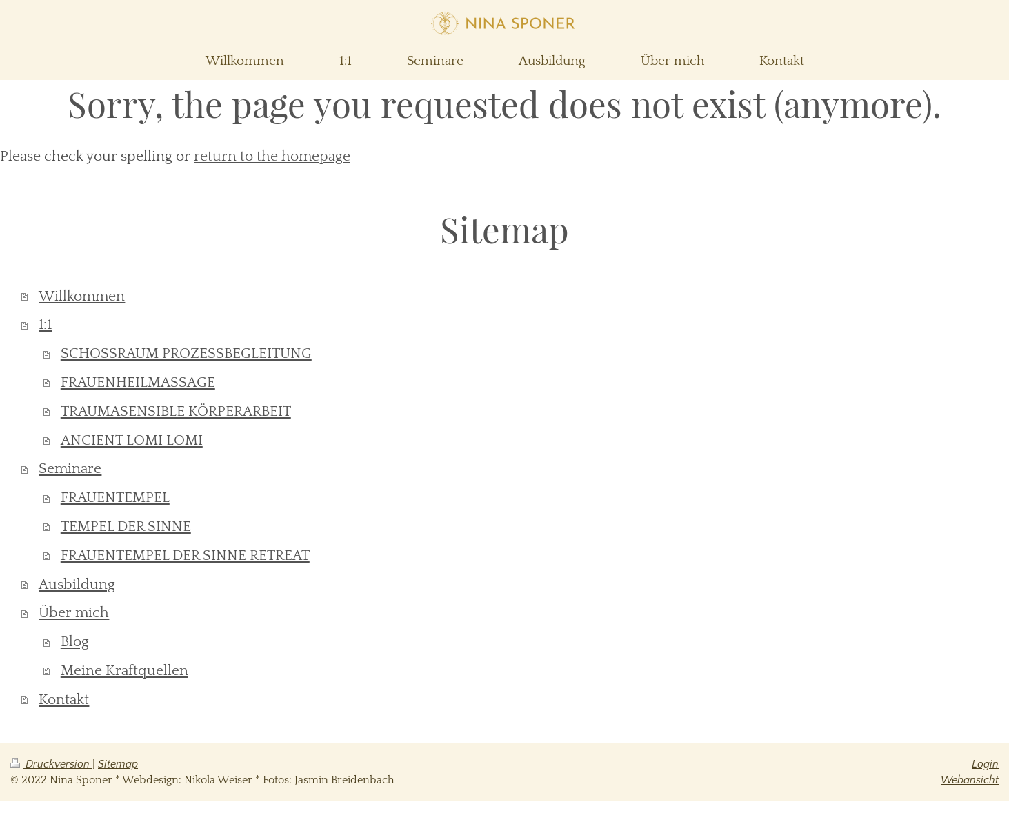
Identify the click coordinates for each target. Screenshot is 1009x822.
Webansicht (970, 780)
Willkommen (82, 296)
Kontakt (64, 700)
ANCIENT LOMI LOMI (132, 440)
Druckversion (51, 764)
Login (985, 764)
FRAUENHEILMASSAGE (138, 382)
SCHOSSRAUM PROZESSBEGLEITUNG (186, 353)
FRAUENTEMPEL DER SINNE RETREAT (185, 555)
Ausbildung (77, 584)
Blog (75, 642)
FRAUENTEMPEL (115, 497)
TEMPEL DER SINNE (126, 526)
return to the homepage (272, 156)
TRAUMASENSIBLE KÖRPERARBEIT (176, 411)
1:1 (45, 324)
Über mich (74, 613)
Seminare (70, 469)
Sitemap (118, 764)
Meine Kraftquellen (124, 671)
